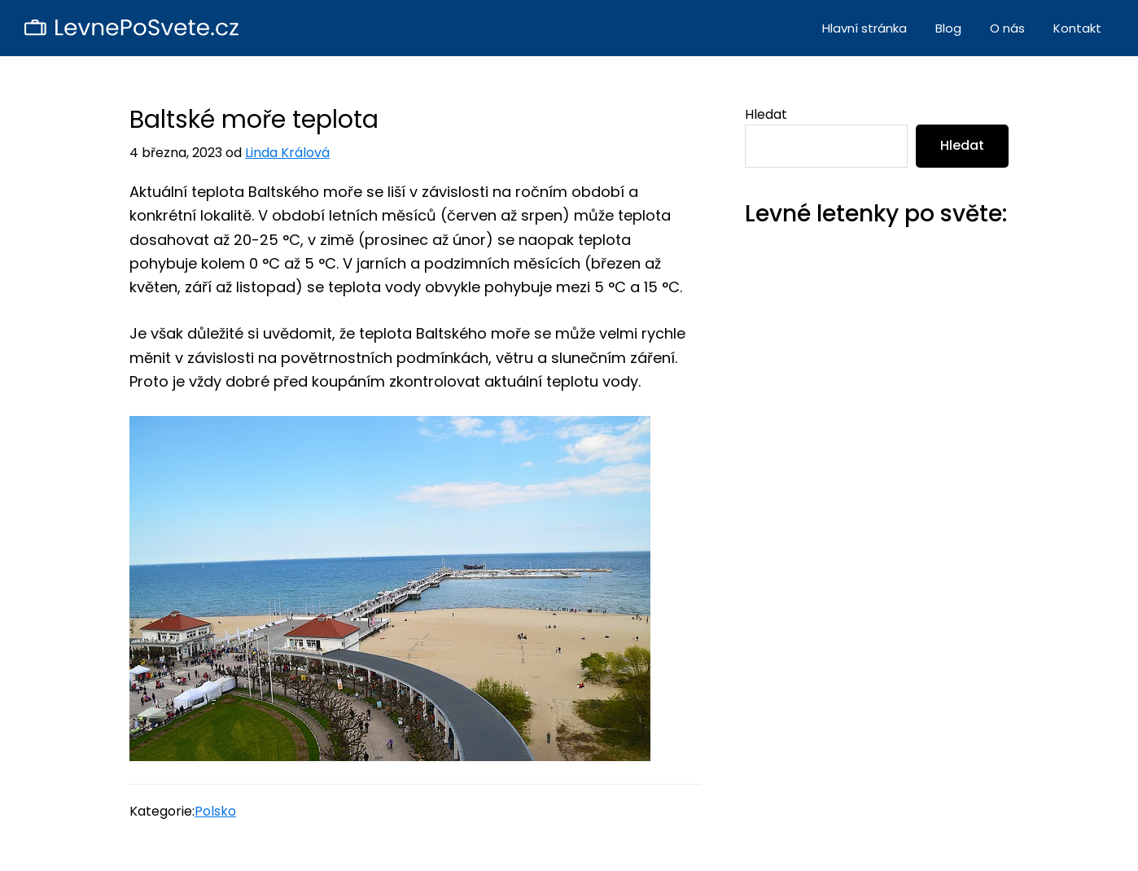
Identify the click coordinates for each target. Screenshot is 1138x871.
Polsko (215, 811)
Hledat (766, 114)
